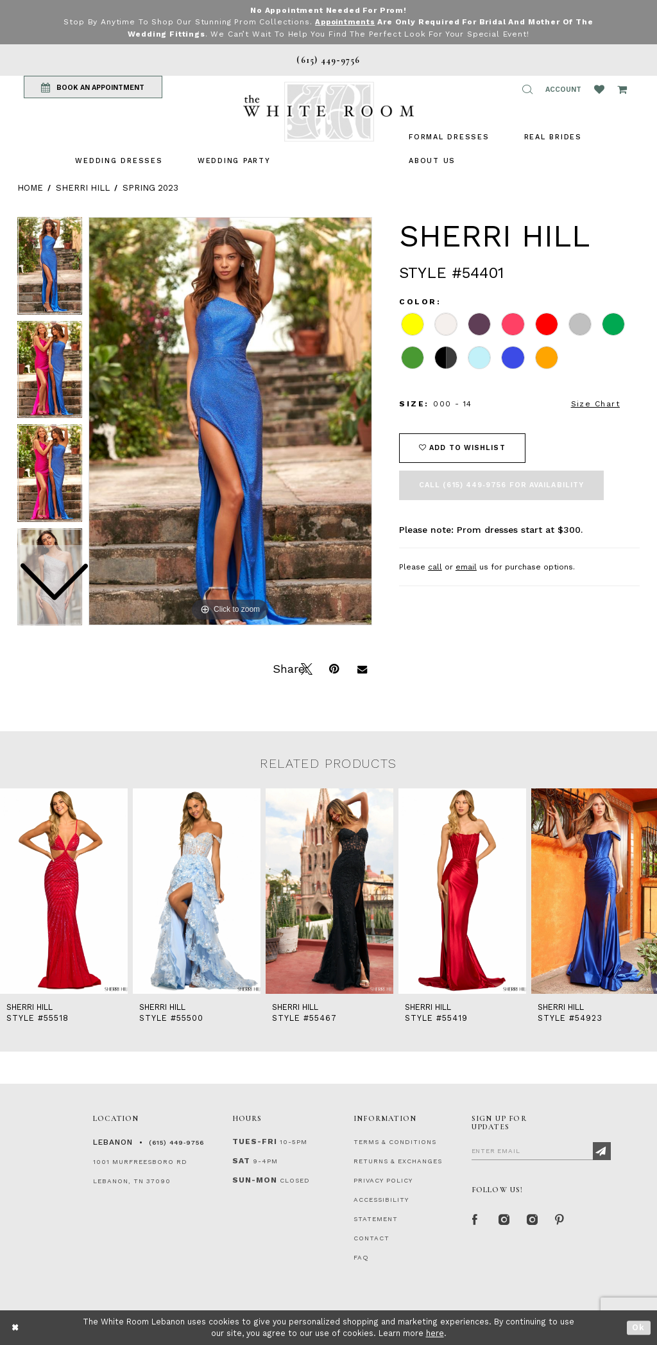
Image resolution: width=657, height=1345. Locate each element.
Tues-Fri (254, 1140)
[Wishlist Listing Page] (599, 89)
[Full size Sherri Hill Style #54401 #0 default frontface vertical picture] (230, 420)
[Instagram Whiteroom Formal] (503, 1219)
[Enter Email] (541, 1149)
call (435, 566)
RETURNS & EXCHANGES (398, 1160)
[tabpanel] (230, 420)
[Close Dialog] (15, 1327)
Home (30, 187)
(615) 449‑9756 (176, 1141)
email (466, 566)
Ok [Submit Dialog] (638, 1327)
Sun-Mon (254, 1179)
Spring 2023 (150, 187)
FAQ (361, 1256)
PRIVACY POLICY (383, 1179)
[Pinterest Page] (560, 1219)
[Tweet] (305, 667)
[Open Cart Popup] (622, 89)
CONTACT (371, 1237)
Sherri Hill (83, 187)
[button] (527, 89)
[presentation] (64, 890)
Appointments (345, 21)
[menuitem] (118, 160)
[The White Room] (328, 111)
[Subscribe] (602, 1150)
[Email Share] (362, 667)
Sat (241, 1160)
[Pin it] (333, 667)
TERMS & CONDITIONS (395, 1141)
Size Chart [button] (595, 403)
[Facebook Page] (475, 1219)
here (435, 1333)
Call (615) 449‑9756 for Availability (501, 484)
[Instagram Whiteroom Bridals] (532, 1219)
